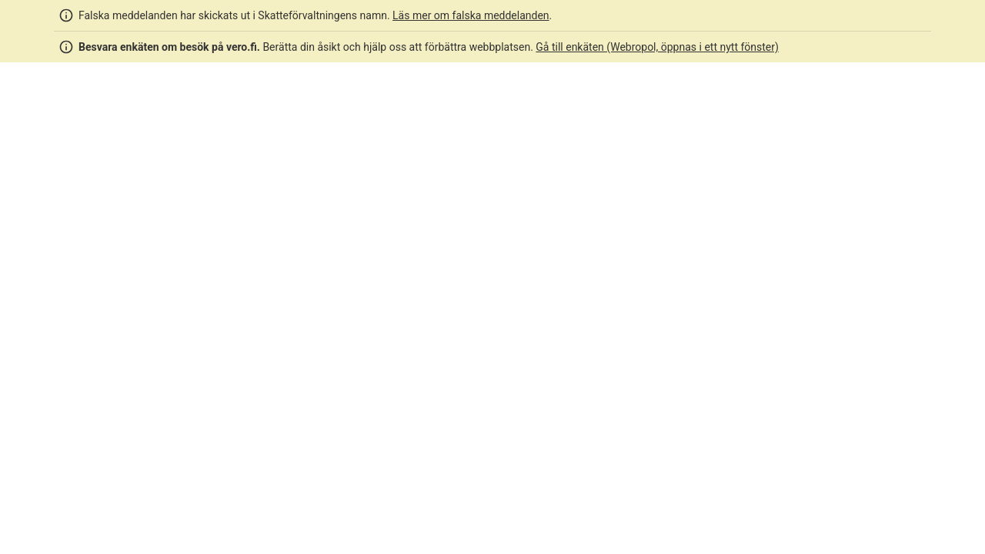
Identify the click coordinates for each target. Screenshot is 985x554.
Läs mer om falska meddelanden (470, 15)
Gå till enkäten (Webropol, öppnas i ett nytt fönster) (657, 47)
